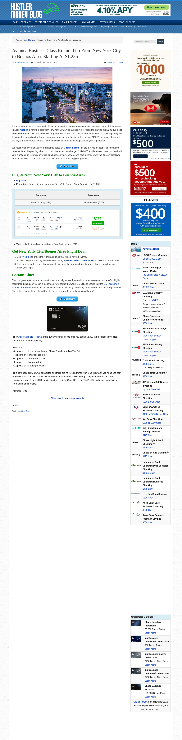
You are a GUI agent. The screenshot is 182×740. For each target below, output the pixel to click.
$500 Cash (148, 323)
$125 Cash (148, 447)
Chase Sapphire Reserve (29, 338)
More (15, 406)
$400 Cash (148, 376)
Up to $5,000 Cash (152, 259)
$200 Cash (148, 498)
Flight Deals (25, 412)
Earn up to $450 (150, 300)
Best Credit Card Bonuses (81, 261)
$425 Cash (148, 435)
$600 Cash (148, 522)
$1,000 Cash (149, 473)
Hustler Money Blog (36, 10)
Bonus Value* (140, 702)
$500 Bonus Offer (151, 402)
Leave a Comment (115, 62)
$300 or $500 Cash (152, 423)
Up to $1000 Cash (151, 389)
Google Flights (71, 148)
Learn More (150, 633)
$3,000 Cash (149, 287)
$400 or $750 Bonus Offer (155, 414)
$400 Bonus (148, 364)
